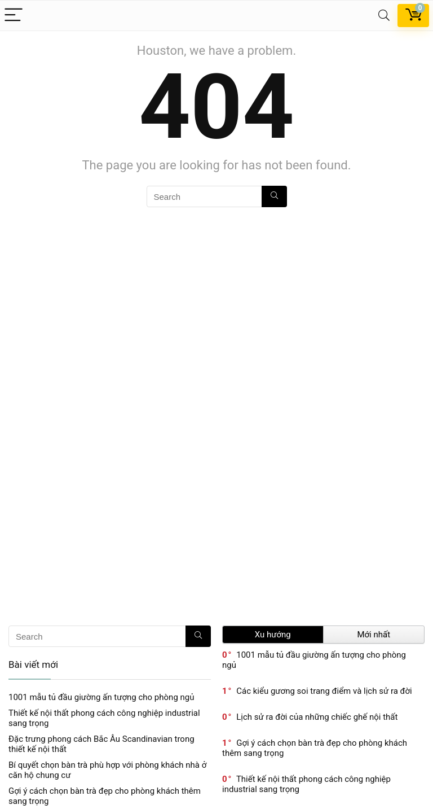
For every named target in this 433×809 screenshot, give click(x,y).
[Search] (383, 15)
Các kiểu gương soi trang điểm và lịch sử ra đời (324, 691)
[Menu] (13, 15)
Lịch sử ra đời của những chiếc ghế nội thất (316, 717)
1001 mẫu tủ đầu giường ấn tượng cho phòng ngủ (101, 697)
